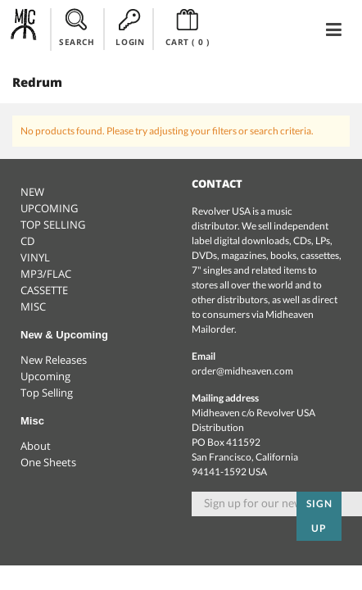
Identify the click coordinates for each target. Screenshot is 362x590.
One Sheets (48, 462)
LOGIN (129, 28)
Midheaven (24, 28)
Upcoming (45, 376)
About (35, 445)
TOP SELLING (52, 224)
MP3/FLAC (45, 273)
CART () (187, 28)
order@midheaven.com (242, 371)
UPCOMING (49, 208)
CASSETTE (44, 290)
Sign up (319, 515)
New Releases (53, 359)
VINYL (35, 257)
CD (27, 241)
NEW (32, 191)
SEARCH (77, 28)
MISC (33, 306)
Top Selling (46, 392)
